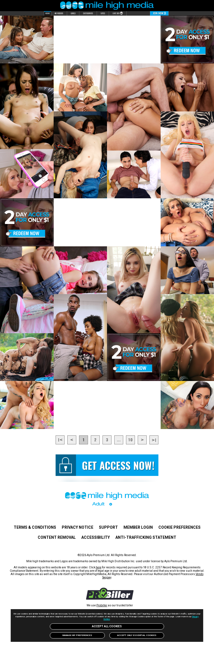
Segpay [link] (106, 577)
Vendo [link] (199, 574)
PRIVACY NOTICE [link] (77, 527)
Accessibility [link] (95, 537)
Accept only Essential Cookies (136, 635)
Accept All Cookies (107, 626)
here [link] (98, 567)
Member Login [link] (138, 527)
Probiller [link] (101, 605)
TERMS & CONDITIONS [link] (35, 527)
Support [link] (108, 527)
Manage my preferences (77, 635)
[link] (110, 598)
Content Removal (57, 537)
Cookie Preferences (179, 527)
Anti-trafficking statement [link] (145, 537)
